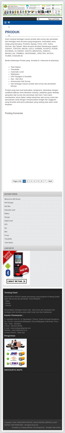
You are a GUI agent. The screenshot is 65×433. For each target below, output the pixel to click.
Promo (7, 235)
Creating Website (26, 427)
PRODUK (12, 32)
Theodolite (8, 239)
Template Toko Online (53, 427)
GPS (6, 224)
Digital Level (9, 220)
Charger (7, 217)
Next (50, 181)
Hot (6, 228)
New (6, 231)
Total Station (9, 242)
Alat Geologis (9, 202)
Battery (7, 213)
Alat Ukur (8, 206)
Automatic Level (10, 210)
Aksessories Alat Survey (12, 199)
